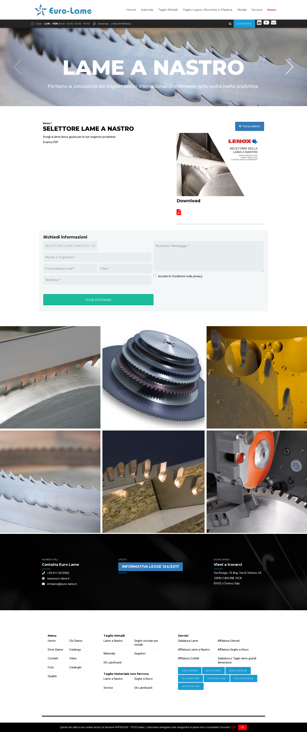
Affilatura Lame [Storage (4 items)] (216, 679)
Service (257, 18)
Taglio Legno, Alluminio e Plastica (207, 18)
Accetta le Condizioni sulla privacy (180, 276)
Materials (109, 653)
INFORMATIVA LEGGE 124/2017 (150, 567)
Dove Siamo (55, 650)
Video (73, 658)
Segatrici (139, 653)
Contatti (53, 658)
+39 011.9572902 (55, 573)
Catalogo (75, 650)
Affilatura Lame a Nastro (194, 650)
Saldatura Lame (188, 641)
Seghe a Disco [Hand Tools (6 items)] (213, 671)
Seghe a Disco (143, 679)
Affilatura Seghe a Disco (233, 650)
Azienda (147, 18)
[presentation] (178, 292)
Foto (51, 667)
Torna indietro (249, 126)
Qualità (52, 676)
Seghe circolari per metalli (146, 643)
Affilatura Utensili (228, 641)
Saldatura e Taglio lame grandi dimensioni (237, 660)
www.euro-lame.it (56, 578)
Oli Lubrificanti (113, 662)
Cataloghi (75, 667)
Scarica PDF (50, 142)
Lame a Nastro (113, 641)
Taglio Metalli (168, 18)
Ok (242, 727)
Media (242, 18)
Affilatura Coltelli (188, 658)
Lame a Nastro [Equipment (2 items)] (190, 671)
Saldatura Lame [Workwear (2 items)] (191, 686)
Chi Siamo (75, 641)
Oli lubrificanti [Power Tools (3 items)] (190, 679)
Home (131, 18)
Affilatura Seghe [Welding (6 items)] (243, 679)
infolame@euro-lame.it (59, 584)
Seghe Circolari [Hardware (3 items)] (238, 671)
